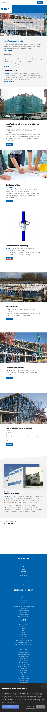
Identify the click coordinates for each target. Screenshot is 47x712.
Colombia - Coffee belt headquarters (23, 644)
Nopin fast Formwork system (23, 654)
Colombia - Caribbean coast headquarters (23, 640)
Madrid (23, 630)
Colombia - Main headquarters (23, 642)
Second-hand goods (15, 367)
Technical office (13, 185)
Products (23, 602)
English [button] (40, 2)
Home (23, 592)
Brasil (23, 638)
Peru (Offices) (23, 636)
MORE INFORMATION (9, 514)
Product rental (12, 306)
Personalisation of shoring (17, 245)
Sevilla (23, 626)
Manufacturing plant (23, 624)
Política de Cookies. (18, 702)
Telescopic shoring (23, 660)
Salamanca (23, 628)
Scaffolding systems (23, 680)
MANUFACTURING (8, 50)
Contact (24, 604)
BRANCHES (6, 66)
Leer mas (39, 706)
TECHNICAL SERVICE (9, 82)
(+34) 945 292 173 (23, 571)
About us (23, 594)
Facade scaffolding (23, 682)
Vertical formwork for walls (23, 678)
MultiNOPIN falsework (23, 656)
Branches (23, 598)
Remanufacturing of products (19, 428)
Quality (23, 596)
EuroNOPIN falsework (24, 658)
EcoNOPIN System (23, 668)
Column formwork (23, 676)
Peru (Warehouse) (23, 634)
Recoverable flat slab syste (23, 666)
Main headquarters (23, 622)
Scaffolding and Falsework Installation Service (22, 125)
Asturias (23, 632)
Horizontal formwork (23, 662)
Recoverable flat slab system (23, 664)
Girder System (23, 670)
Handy (23, 674)
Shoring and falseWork (23, 652)
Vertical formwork (23, 672)
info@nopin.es (5, 2)
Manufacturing (23, 600)
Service (9, 144)
